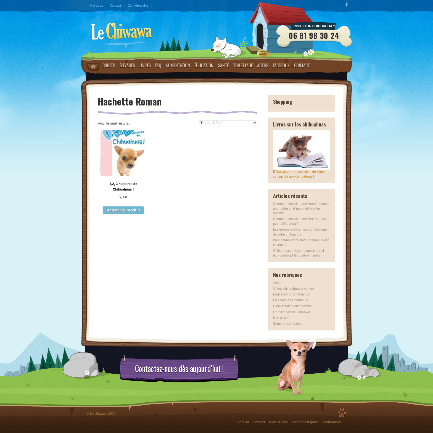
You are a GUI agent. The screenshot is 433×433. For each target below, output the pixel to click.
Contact (115, 5)
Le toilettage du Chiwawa (291, 312)
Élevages (127, 65)
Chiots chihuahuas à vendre (293, 289)
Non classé (281, 318)
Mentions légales (305, 422)
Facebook (281, 65)
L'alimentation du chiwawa (292, 306)
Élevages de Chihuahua (290, 300)
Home (93, 67)
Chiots (108, 65)
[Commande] (228, 122)
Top (341, 412)
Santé (223, 65)
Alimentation (178, 65)
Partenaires (332, 422)
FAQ (158, 65)
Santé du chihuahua (288, 324)
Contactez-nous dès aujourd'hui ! (179, 368)
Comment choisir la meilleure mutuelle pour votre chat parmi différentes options (301, 208)
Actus (262, 65)
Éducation (203, 65)
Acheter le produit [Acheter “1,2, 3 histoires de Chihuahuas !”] (123, 210)
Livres (145, 65)
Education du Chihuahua (291, 294)
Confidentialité (138, 5)
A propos (96, 5)
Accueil (243, 422)
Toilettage (243, 65)
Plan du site (278, 422)
